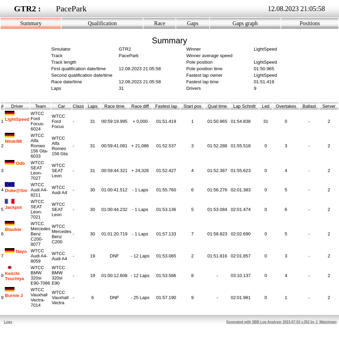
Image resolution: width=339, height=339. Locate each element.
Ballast (309, 106)
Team (40, 106)
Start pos (192, 106)
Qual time (217, 106)
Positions (310, 23)
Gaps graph (245, 23)
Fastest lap (166, 106)
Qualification (102, 23)
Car (61, 106)
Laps (92, 106)
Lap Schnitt (244, 106)
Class (78, 106)
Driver (17, 106)
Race (159, 23)
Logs (8, 322)
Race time (114, 106)
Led (265, 106)
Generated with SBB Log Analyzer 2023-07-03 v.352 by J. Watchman (281, 322)
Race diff (140, 106)
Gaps (192, 23)
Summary (31, 23)
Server (329, 106)
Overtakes (286, 106)
